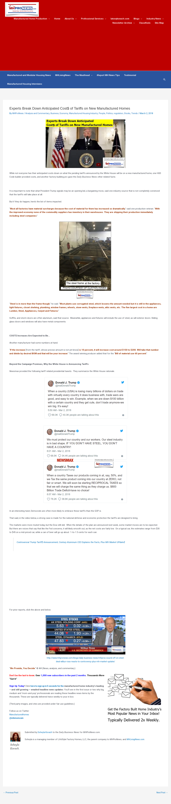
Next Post (162, 793)
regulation (123, 114)
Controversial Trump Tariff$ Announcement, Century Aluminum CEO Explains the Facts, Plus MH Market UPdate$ (74, 543)
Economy (66, 114)
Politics (113, 114)
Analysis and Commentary (38, 114)
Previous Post (11, 793)
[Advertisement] (85, 47)
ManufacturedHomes (19, 715)
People (106, 114)
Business (56, 114)
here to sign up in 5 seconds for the (48, 687)
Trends (139, 114)
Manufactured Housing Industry (87, 114)
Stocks (132, 114)
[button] (164, 80)
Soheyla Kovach (45, 733)
